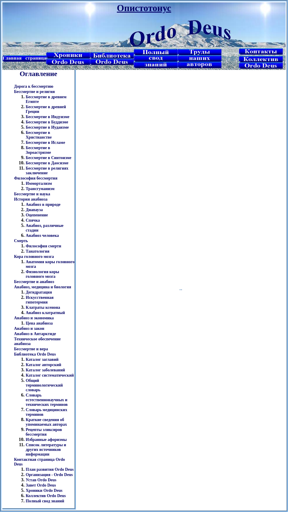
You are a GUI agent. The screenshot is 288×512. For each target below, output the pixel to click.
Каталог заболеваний (45, 370)
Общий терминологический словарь (44, 385)
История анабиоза (30, 199)
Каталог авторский (43, 365)
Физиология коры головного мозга (42, 274)
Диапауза (34, 210)
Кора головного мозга (34, 256)
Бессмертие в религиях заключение (47, 170)
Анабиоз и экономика (34, 318)
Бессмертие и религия (34, 91)
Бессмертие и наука (32, 194)
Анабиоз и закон (29, 328)
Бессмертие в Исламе (45, 142)
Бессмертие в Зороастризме (38, 150)
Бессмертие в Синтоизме (48, 158)
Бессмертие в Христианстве (39, 134)
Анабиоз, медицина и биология (42, 287)
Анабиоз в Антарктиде (35, 334)
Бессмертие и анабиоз (34, 282)
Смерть (21, 241)
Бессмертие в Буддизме (47, 122)
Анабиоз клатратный (45, 313)
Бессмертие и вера (31, 349)
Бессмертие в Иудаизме (47, 127)
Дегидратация (39, 292)
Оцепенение (37, 215)
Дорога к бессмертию (33, 86)
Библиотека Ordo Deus (35, 354)
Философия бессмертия (35, 178)
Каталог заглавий (42, 359)
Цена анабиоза (39, 323)
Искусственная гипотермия (39, 299)
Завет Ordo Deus (41, 485)
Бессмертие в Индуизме (47, 117)
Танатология (37, 251)
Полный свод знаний (45, 501)
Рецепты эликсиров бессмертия (44, 432)
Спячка (33, 220)
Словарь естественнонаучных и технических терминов (47, 400)
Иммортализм (39, 183)
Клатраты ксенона (43, 307)
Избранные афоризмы (46, 439)
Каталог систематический (50, 375)
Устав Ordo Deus (41, 480)
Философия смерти (43, 246)
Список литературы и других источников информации (46, 449)
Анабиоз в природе (43, 204)
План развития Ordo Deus (50, 469)
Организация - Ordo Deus (49, 475)
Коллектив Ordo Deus (46, 496)
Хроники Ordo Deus (44, 490)
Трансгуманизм (40, 189)
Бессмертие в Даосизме (47, 163)
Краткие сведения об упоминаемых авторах (46, 422)
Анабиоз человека (42, 235)
